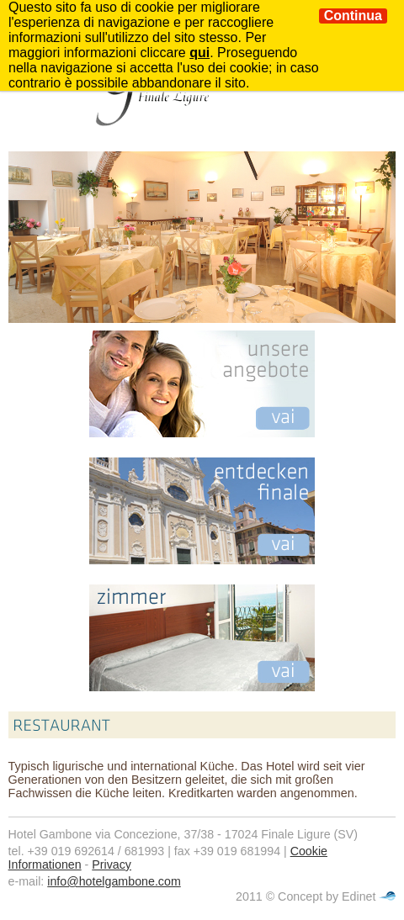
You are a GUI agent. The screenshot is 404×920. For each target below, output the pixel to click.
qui (199, 52)
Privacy (111, 864)
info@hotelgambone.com (113, 881)
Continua (353, 15)
